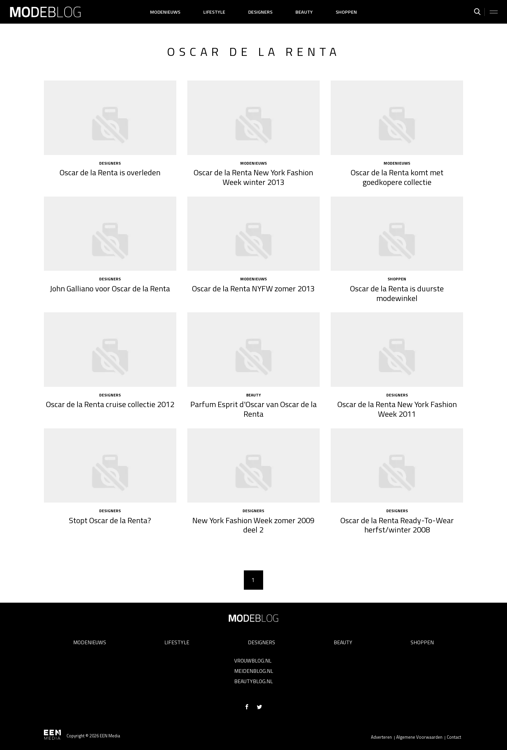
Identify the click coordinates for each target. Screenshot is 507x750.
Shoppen (346, 12)
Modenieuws (165, 12)
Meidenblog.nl (253, 671)
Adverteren (381, 737)
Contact (454, 737)
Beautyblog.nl (253, 681)
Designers (260, 12)
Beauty (304, 12)
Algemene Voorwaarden (419, 737)
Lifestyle (214, 12)
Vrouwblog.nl (252, 661)
